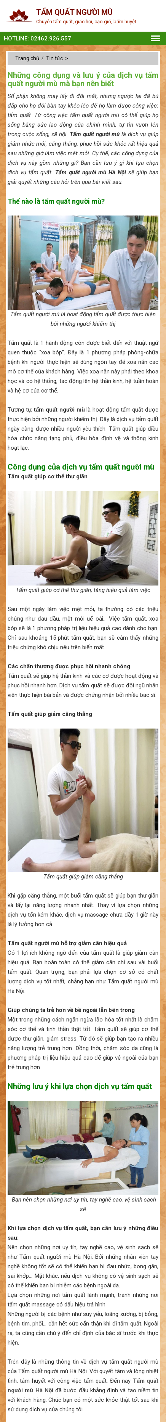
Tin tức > (57, 58)
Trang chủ (27, 58)
